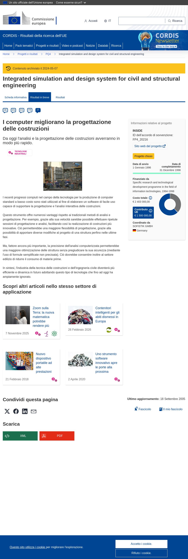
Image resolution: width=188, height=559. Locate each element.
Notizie (90, 45)
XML (23, 435)
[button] (107, 21)
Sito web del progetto (148, 147)
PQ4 (48, 54)
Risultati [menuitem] (60, 97)
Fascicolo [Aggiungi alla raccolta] (143, 409)
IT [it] (38, 110)
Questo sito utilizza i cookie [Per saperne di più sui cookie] (28, 547)
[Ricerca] (175, 21)
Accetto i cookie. (141, 543)
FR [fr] (29, 110)
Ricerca (116, 45)
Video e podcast (72, 45)
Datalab (103, 45)
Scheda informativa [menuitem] (16, 97)
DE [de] (5, 110)
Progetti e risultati (47, 45)
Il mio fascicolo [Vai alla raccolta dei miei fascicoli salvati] (170, 409)
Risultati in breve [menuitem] (39, 97)
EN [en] (13, 110)
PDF (60, 435)
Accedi (90, 20)
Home (8, 45)
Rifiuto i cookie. (141, 553)
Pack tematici (24, 45)
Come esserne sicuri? (71, 2)
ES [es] (21, 110)
